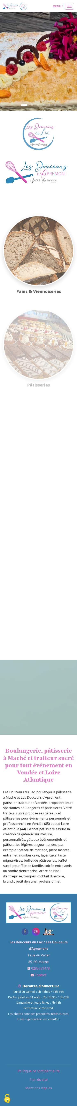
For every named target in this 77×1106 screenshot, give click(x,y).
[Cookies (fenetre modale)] (7, 1099)
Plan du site (38, 1079)
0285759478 (40, 968)
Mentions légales (38, 1088)
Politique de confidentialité (39, 1071)
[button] (4, 61)
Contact (40, 975)
